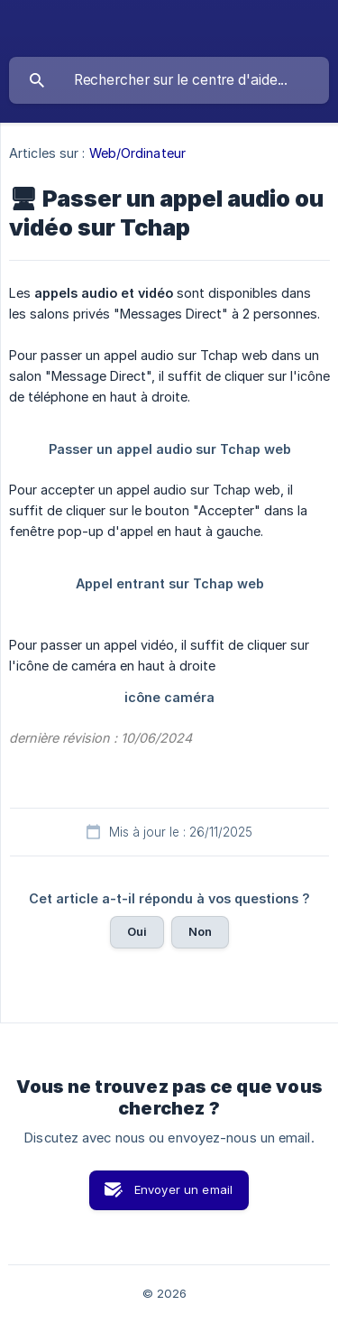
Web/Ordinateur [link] (137, 153)
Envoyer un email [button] (183, 1189)
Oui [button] (137, 931)
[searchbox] (169, 80)
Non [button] (200, 931)
